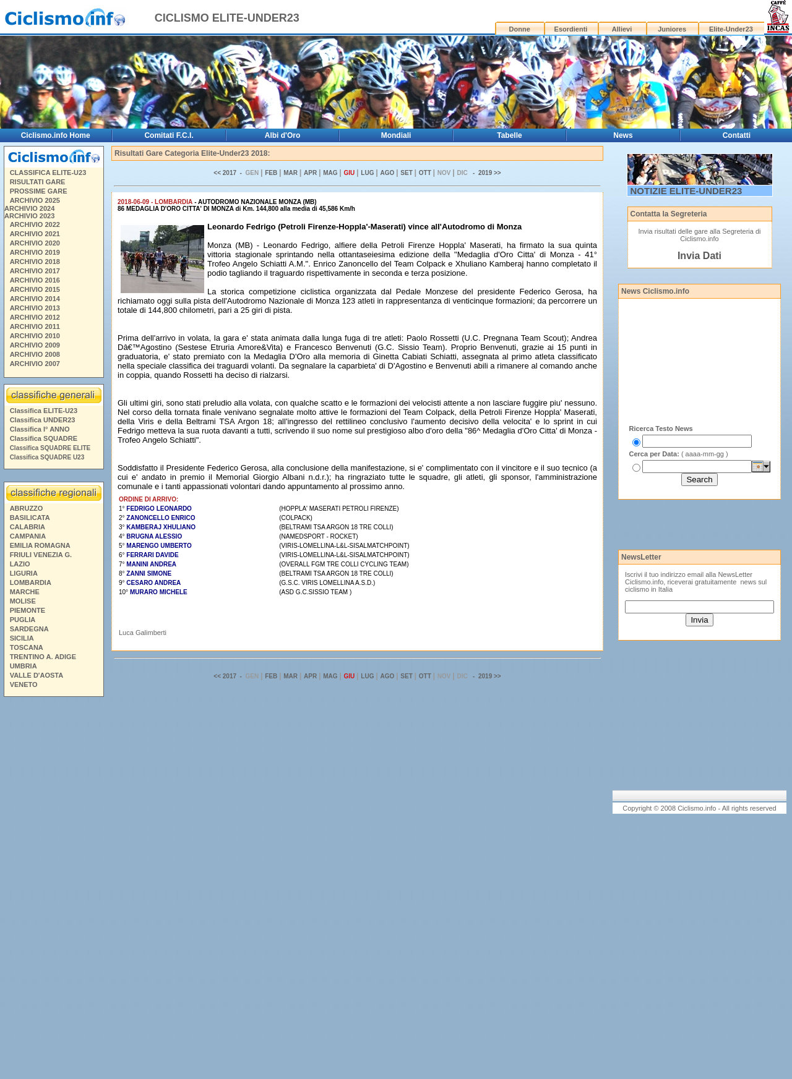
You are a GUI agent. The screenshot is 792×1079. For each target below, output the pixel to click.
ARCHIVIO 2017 (35, 271)
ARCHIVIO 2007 (35, 363)
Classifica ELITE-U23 (43, 410)
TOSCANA (26, 647)
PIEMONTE (27, 610)
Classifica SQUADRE (43, 438)
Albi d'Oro (283, 135)
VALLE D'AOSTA (37, 675)
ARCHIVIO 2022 (35, 224)
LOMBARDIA (30, 582)
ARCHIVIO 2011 (35, 326)
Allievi (622, 29)
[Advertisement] (53, 889)
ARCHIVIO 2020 (35, 243)
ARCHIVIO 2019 (35, 252)
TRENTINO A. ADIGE (43, 656)
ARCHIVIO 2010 (35, 335)
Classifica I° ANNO (40, 429)
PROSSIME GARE (38, 191)
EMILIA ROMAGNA (40, 545)
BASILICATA (30, 517)
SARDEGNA (29, 629)
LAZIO (20, 564)
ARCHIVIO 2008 (35, 354)
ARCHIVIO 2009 (35, 345)
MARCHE (25, 591)
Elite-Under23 (731, 29)
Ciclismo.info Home (55, 135)
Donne (519, 29)
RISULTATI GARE (38, 182)
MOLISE (23, 601)
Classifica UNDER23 (42, 420)
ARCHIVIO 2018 (35, 261)
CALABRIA (27, 527)
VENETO (24, 684)
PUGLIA (23, 619)
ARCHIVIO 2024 (29, 208)
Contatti (737, 135)
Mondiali (396, 135)
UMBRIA (23, 666)
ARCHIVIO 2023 (29, 216)
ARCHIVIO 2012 (35, 317)
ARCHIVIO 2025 (35, 200)
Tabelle (509, 135)
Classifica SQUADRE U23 (47, 457)
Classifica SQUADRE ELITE (50, 448)
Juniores (672, 29)
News (622, 135)
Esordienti (571, 29)
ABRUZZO (26, 508)
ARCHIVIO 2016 (35, 280)
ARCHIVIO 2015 (35, 289)
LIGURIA (24, 573)
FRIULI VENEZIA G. (41, 554)
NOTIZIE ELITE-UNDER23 (686, 191)
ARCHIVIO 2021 (35, 233)
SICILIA (22, 638)
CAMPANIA (28, 536)
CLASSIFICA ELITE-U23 (48, 172)
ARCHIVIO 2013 (35, 308)
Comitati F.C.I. (168, 135)
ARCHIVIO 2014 (35, 298)
